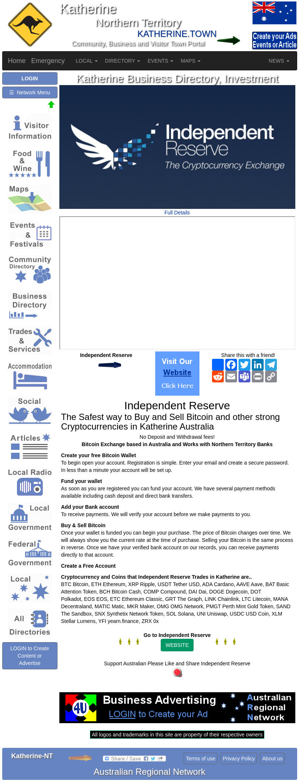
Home (17, 60)
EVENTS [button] (160, 61)
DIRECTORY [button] (122, 61)
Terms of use (200, 758)
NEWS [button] (279, 61)
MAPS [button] (191, 61)
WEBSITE (177, 645)
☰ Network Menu (29, 92)
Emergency (48, 60)
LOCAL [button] (87, 61)
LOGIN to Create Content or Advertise (29, 655)
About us (272, 758)
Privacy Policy (239, 758)
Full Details (177, 213)
